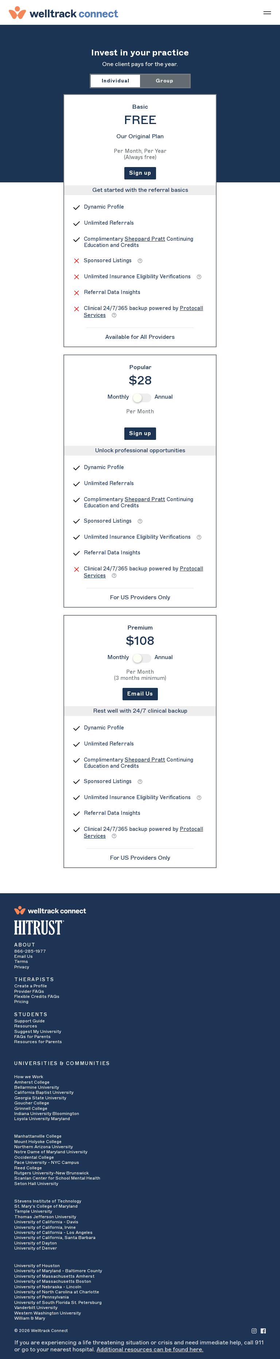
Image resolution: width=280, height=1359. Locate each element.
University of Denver (35, 1248)
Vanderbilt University (36, 1307)
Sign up (140, 173)
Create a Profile (30, 986)
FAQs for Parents (32, 1036)
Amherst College (32, 1082)
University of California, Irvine (45, 1227)
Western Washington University (47, 1313)
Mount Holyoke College (38, 1141)
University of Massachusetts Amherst (54, 1276)
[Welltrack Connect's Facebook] (263, 1330)
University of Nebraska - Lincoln (47, 1287)
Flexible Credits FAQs (36, 996)
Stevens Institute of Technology (47, 1201)
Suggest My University (37, 1031)
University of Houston (37, 1265)
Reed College (28, 1168)
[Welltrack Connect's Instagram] (254, 1330)
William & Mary (29, 1318)
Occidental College (34, 1157)
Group (165, 80)
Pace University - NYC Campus (46, 1162)
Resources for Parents (38, 1041)
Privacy (21, 967)
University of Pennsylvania (41, 1297)
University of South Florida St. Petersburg (58, 1302)
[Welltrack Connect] (63, 12)
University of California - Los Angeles (53, 1232)
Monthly (118, 397)
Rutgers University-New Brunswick (51, 1173)
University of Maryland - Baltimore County (58, 1271)
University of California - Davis (46, 1222)
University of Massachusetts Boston (52, 1281)
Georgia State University (40, 1098)
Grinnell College (30, 1108)
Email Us (140, 694)
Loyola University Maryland (42, 1118)
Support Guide (29, 1021)
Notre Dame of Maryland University (51, 1152)
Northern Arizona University (43, 1147)
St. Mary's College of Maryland (46, 1206)
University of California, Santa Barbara (55, 1237)
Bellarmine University (36, 1087)
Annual (164, 397)
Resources (25, 1026)
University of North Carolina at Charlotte (56, 1292)
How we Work (28, 1077)
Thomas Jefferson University (45, 1217)
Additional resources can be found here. (150, 1349)
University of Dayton (35, 1243)
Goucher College (31, 1103)
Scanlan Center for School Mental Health (57, 1178)
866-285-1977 (30, 951)
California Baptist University (44, 1092)
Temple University (33, 1211)
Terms (21, 961)
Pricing (21, 1001)
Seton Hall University (36, 1183)
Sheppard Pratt (145, 239)
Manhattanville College (38, 1136)
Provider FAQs (29, 991)
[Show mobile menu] (267, 12)
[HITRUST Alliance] (140, 927)
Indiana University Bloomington (46, 1113)
